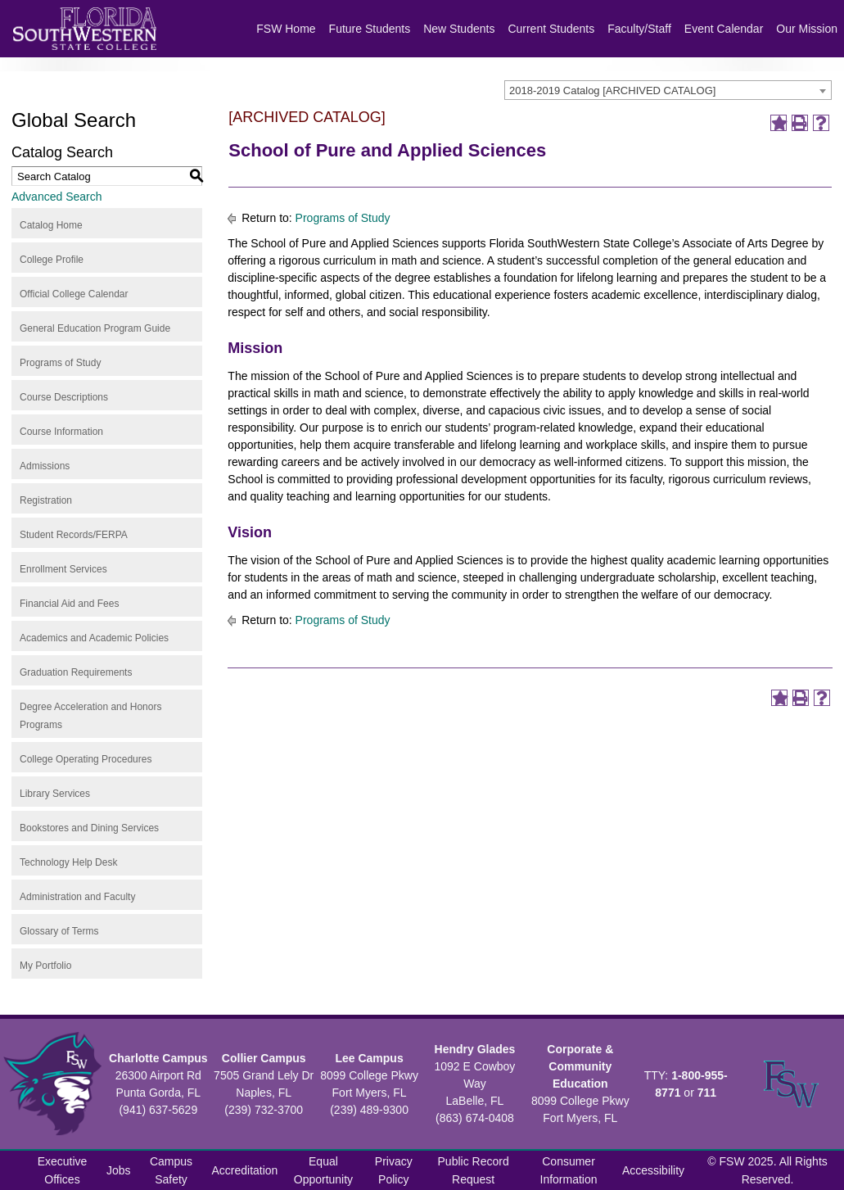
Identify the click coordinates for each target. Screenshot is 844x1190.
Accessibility (653, 1170)
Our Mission (806, 28)
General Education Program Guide (95, 328)
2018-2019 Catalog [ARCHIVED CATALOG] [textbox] (612, 90)
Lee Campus (369, 1058)
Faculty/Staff (639, 28)
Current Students (551, 28)
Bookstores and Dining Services (89, 828)
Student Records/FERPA (74, 535)
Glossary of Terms (59, 931)
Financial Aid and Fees (69, 603)
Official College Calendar (74, 294)
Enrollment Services (63, 569)
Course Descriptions (64, 397)
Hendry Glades (475, 1049)
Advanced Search (56, 196)
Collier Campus (264, 1058)
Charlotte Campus (158, 1058)
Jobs (118, 1170)
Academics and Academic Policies (94, 638)
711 (706, 1092)
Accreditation (244, 1170)
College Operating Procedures (85, 759)
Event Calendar (724, 28)
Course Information (61, 431)
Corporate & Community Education (580, 1066)
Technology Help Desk (68, 862)
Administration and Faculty (77, 897)
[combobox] (668, 90)
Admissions (45, 466)
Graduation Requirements (76, 672)
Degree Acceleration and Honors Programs (90, 716)
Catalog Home (51, 225)
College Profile (51, 259)
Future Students (370, 28)
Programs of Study (60, 363)
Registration (46, 500)
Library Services (55, 793)
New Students (458, 28)
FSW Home (285, 28)
